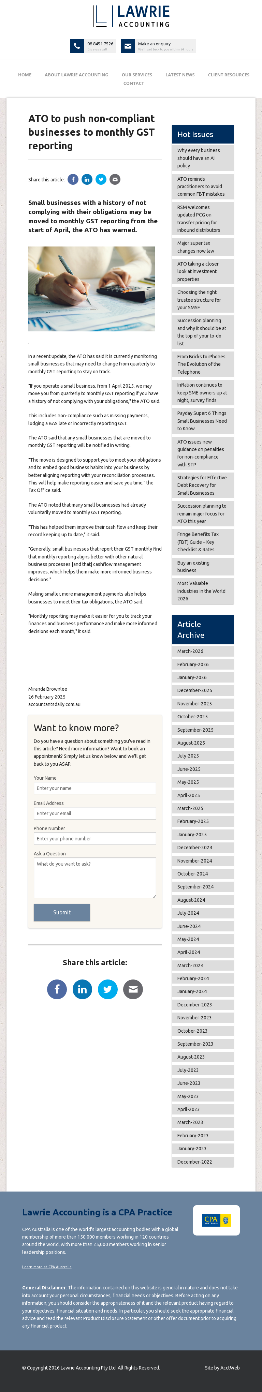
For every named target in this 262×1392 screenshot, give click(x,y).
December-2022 (194, 1162)
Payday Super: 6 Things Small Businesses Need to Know (202, 420)
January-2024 (192, 991)
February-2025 (193, 821)
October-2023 (192, 1031)
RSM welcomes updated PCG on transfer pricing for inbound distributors (198, 219)
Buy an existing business (193, 566)
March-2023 (190, 1122)
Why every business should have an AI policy (198, 158)
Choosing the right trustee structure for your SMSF (199, 299)
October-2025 (192, 716)
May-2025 (188, 782)
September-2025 (195, 730)
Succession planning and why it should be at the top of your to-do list (201, 332)
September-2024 (195, 886)
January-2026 (192, 677)
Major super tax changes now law (195, 246)
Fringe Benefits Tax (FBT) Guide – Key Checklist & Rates (198, 542)
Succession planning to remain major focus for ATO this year (202, 513)
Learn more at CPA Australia (47, 1267)
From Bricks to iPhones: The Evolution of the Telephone (202, 364)
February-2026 (193, 664)
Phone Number (95, 835)
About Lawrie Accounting (76, 75)
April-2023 (188, 1109)
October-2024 (192, 874)
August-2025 (191, 743)
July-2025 (188, 756)
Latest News (179, 75)
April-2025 (188, 795)
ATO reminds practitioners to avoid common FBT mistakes (201, 186)
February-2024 (193, 978)
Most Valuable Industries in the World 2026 (201, 591)
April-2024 (188, 952)
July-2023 (188, 1070)
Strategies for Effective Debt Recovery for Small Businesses (202, 485)
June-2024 (189, 926)
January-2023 (192, 1148)
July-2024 (188, 913)
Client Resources (228, 75)
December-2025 (194, 690)
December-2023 (194, 1004)
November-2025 (194, 703)
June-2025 (189, 769)
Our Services (137, 75)
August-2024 (191, 900)
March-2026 (190, 651)
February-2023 (193, 1135)
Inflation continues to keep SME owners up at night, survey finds (202, 392)
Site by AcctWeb (222, 1368)
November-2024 (194, 861)
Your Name (95, 784)
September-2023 (195, 1044)
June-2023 (189, 1083)
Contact (133, 83)
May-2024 (188, 939)
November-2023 (194, 1017)
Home (24, 75)
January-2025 (192, 834)
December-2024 (194, 847)
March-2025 (190, 808)
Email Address (95, 810)
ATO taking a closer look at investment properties (198, 271)
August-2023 (191, 1057)
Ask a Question (95, 874)
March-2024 (190, 965)
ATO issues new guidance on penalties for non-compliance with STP (200, 453)
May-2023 (188, 1096)
